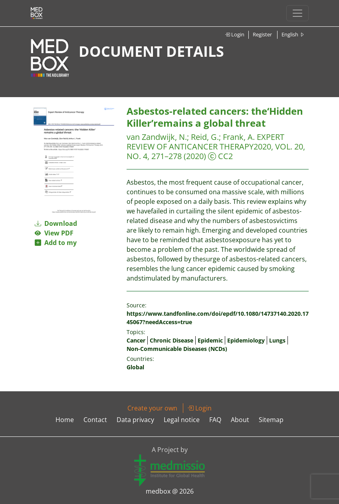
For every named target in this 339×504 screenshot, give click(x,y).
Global (135, 367)
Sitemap (271, 419)
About (240, 419)
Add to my (56, 242)
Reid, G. (205, 136)
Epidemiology (246, 340)
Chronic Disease (171, 340)
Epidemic (210, 340)
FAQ (215, 419)
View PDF (54, 233)
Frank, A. (239, 136)
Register (262, 34)
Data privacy (135, 419)
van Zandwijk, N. (157, 136)
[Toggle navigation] (297, 13)
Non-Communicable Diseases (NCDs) (177, 349)
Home (65, 419)
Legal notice (182, 419)
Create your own (152, 408)
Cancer (136, 340)
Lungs (277, 340)
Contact (95, 419)
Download (56, 223)
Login (234, 34)
